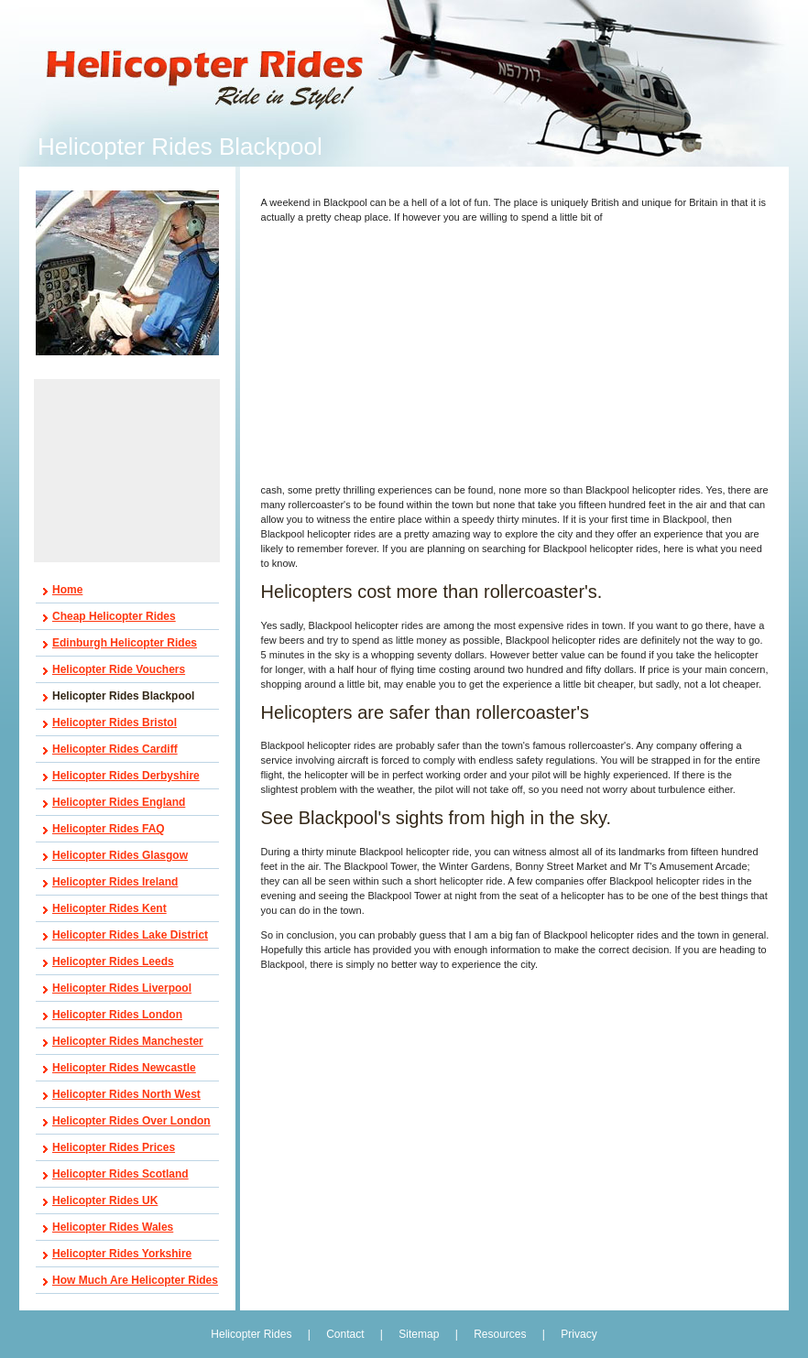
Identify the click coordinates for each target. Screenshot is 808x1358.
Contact (345, 1334)
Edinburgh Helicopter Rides (124, 642)
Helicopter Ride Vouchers (118, 669)
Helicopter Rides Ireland (115, 881)
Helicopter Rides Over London (131, 1120)
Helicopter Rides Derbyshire (126, 775)
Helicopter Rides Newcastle (124, 1067)
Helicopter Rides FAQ (108, 828)
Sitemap (419, 1334)
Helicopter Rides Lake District (130, 935)
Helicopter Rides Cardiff (115, 749)
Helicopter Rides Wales (112, 1227)
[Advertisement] (127, 470)
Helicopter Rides (252, 1334)
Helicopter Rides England (118, 802)
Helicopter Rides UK (105, 1200)
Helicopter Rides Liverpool (121, 988)
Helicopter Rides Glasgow (120, 855)
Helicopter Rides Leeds (113, 961)
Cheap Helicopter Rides (114, 616)
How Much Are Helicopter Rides (135, 1280)
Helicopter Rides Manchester (127, 1041)
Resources (500, 1334)
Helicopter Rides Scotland (120, 1174)
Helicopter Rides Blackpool (123, 696)
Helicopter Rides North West (126, 1094)
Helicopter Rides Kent (109, 908)
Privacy (578, 1334)
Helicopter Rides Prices (113, 1147)
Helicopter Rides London (117, 1014)
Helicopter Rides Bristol (114, 722)
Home (67, 589)
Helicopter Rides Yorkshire (121, 1253)
